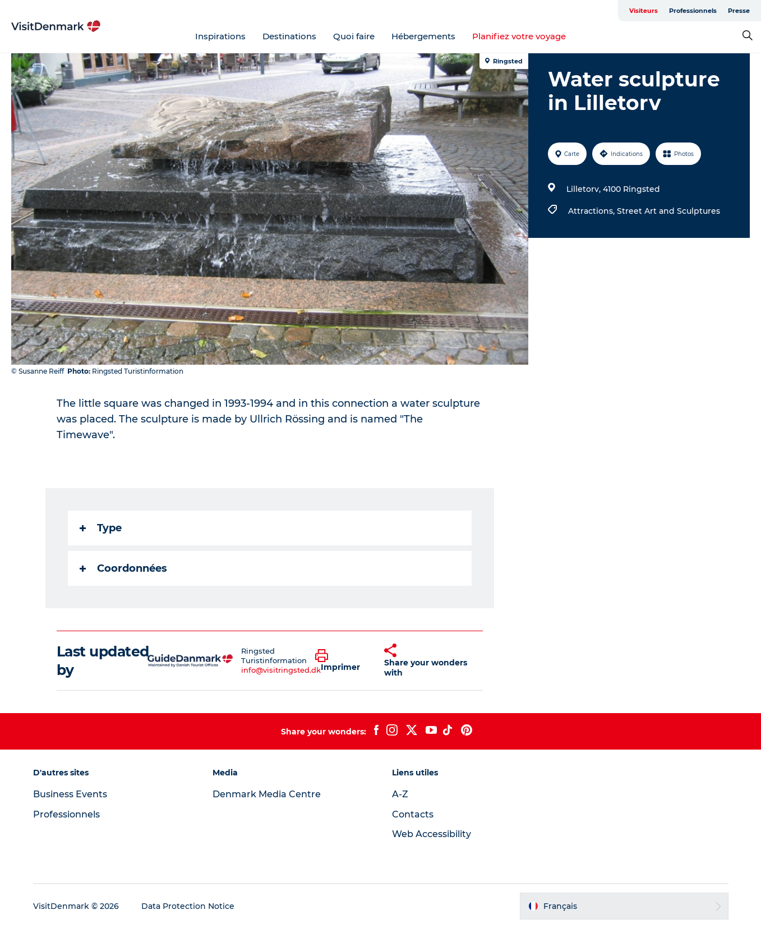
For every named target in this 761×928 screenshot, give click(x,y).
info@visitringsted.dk (281, 669)
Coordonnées (123, 568)
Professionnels (693, 11)
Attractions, (592, 211)
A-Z (400, 794)
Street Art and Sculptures (668, 211)
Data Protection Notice (187, 906)
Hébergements (423, 36)
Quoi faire (354, 36)
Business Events (70, 794)
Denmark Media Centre (267, 794)
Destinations (289, 36)
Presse (739, 11)
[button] (341, 661)
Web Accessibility (431, 834)
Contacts (412, 814)
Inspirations (220, 36)
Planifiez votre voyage (519, 36)
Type (101, 528)
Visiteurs (643, 11)
